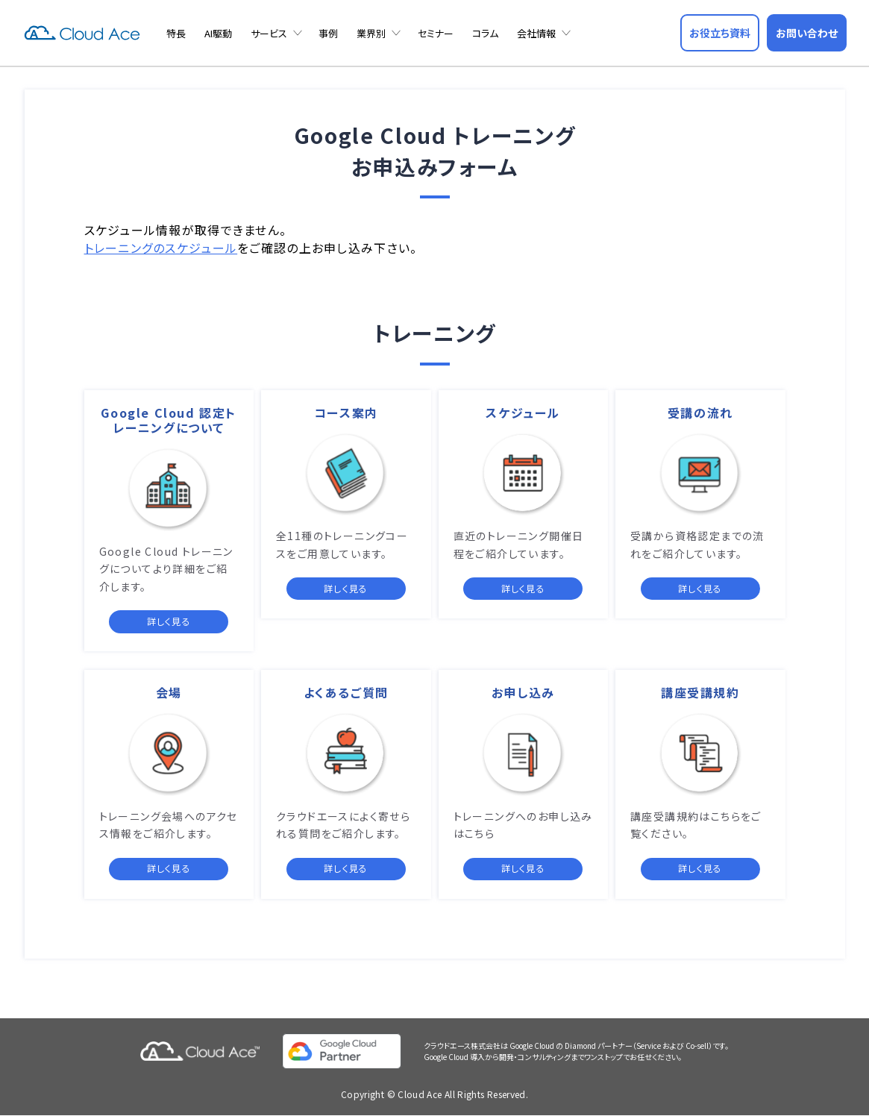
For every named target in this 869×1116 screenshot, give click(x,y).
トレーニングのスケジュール (161, 248)
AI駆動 (218, 33)
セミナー (436, 33)
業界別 (371, 33)
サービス (269, 33)
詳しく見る (169, 621)
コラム (485, 33)
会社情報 (536, 33)
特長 (176, 33)
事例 (328, 33)
